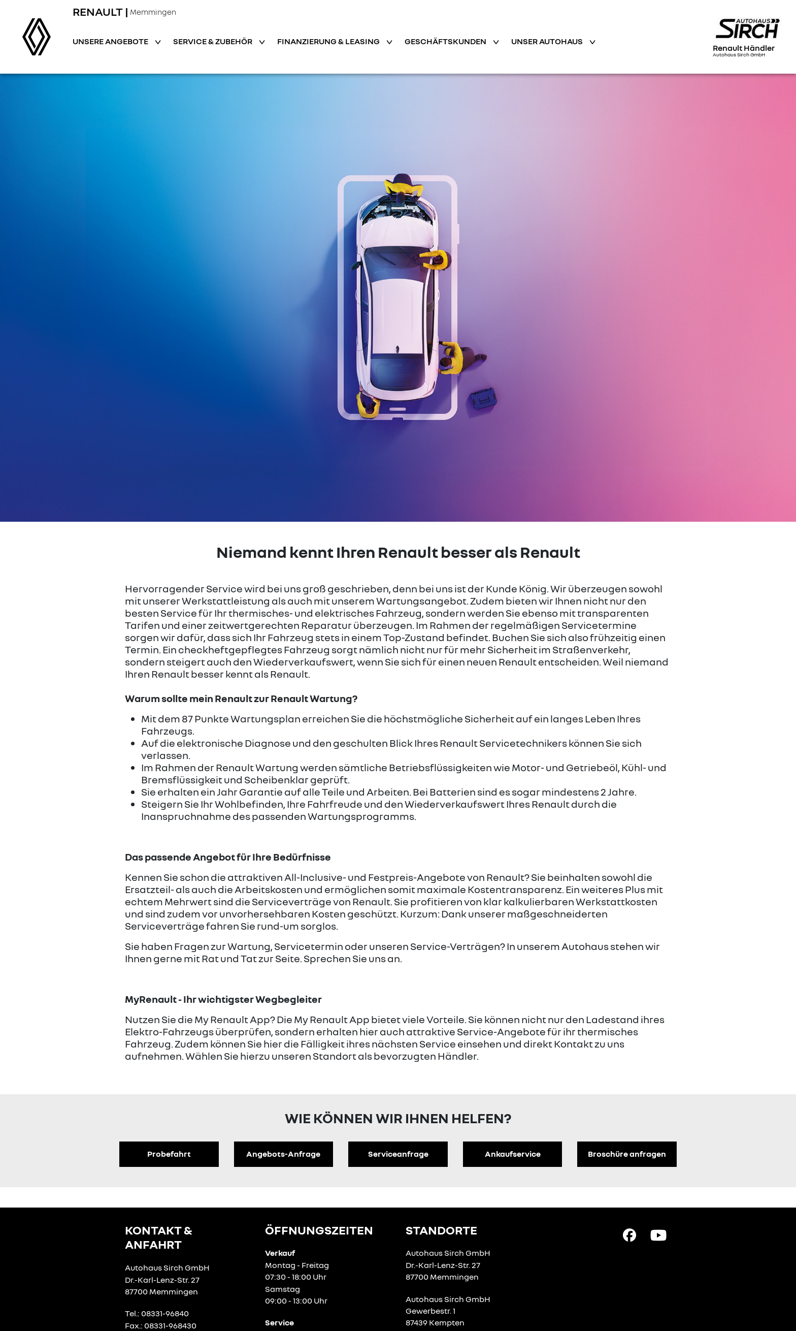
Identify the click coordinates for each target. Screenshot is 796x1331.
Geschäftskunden (446, 41)
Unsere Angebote (111, 41)
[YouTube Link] (658, 1234)
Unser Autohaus (547, 41)
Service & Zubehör (213, 41)
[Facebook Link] (629, 1234)
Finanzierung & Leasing (329, 41)
